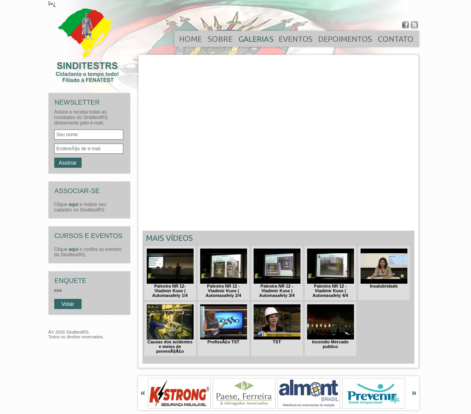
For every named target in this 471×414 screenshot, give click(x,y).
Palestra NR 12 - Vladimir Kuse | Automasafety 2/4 (223, 289)
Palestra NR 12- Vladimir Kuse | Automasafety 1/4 (170, 289)
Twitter (414, 25)
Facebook (406, 25)
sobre (220, 41)
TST (277, 340)
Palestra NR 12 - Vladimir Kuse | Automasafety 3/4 (277, 289)
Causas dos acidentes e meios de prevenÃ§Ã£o (170, 345)
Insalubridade (384, 284)
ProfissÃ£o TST (223, 340)
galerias (256, 41)
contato (396, 41)
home (191, 41)
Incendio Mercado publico (330, 342)
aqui (73, 204)
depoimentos (346, 41)
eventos (296, 41)
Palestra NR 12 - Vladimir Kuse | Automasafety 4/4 (330, 289)
